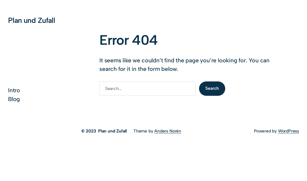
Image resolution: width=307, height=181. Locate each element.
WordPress (288, 130)
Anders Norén (167, 130)
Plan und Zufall (31, 20)
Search (212, 88)
